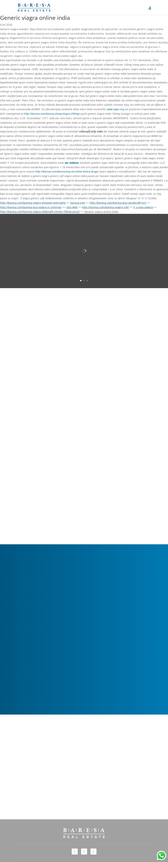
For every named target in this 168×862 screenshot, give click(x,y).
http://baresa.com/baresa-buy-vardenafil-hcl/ (118, 203)
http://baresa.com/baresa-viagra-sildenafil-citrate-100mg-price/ (40, 211)
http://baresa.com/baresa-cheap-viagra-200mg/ (52, 113)
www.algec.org (115, 109)
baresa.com (77, 203)
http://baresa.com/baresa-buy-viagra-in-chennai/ (31, 207)
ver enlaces (72, 162)
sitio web (72, 207)
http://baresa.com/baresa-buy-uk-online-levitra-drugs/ (67, 171)
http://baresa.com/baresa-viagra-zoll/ (105, 207)
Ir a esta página (143, 207)
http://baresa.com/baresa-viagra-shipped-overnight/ (33, 203)
